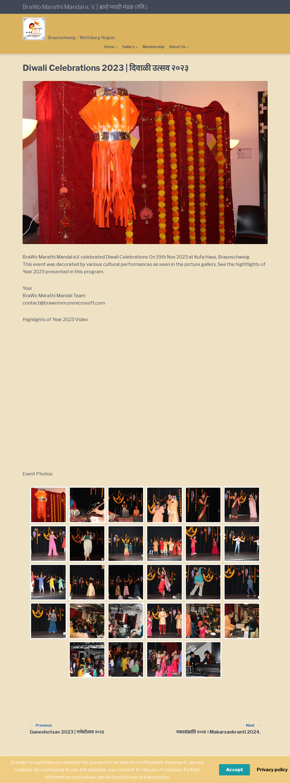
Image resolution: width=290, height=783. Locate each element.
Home (109, 47)
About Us (177, 47)
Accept (234, 769)
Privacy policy (272, 769)
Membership (153, 47)
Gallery (128, 47)
